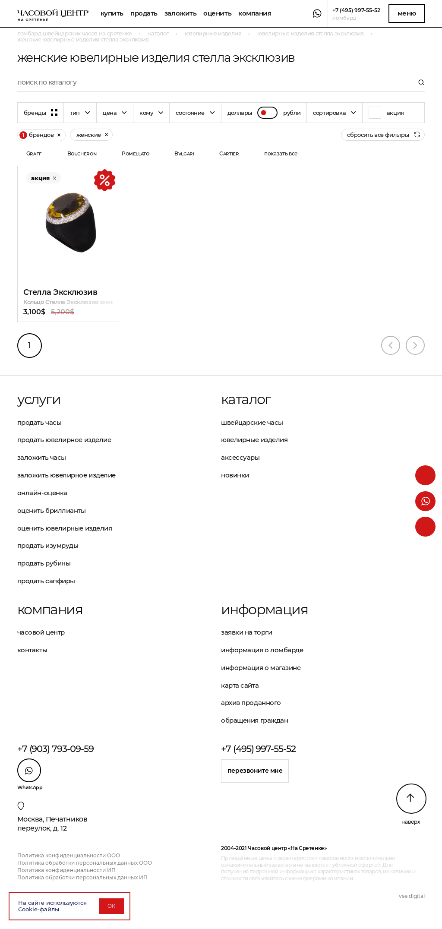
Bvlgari (184, 153)
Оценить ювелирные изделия (64, 528)
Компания (254, 13)
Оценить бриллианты (51, 510)
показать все (281, 153)
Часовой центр (41, 632)
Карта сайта (240, 685)
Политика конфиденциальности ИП (66, 870)
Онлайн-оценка (42, 493)
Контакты (32, 650)
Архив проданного (251, 702)
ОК (111, 906)
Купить (112, 13)
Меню (407, 13)
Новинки (235, 475)
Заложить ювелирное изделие (66, 475)
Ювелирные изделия (254, 440)
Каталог (246, 399)
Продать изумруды (48, 545)
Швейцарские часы (252, 422)
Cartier (229, 153)
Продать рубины (44, 563)
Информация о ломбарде (262, 650)
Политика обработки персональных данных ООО (84, 863)
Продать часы (39, 422)
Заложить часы (41, 457)
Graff (34, 153)
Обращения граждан (254, 720)
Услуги (38, 399)
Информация (264, 609)
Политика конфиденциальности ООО (68, 855)
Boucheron (82, 153)
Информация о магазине (261, 668)
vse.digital (412, 896)
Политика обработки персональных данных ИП (82, 877)
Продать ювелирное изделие (64, 440)
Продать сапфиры (46, 581)
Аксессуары (240, 457)
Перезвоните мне (255, 770)
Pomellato (135, 153)
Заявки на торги (246, 632)
